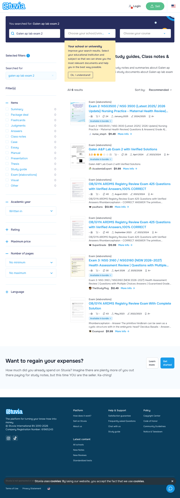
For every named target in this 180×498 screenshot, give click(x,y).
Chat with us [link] (114, 426)
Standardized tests (82, 460)
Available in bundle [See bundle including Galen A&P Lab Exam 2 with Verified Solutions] (100, 159)
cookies (55, 481)
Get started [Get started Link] (167, 363)
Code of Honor (150, 421)
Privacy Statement (31, 488)
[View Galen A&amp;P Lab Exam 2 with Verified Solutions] (121, 156)
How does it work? (82, 415)
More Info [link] (125, 134)
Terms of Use (12, 488)
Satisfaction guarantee (119, 415)
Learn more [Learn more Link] (152, 363)
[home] (14, 6)
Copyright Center (151, 415)
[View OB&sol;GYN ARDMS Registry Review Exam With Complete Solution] (121, 315)
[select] (160, 90)
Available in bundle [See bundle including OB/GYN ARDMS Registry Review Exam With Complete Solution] (100, 318)
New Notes (78, 450)
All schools (78, 444)
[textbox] (90, 33)
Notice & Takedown (152, 431)
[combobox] (90, 33)
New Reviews (79, 455)
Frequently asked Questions (122, 421)
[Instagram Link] (8, 438)
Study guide (114, 431)
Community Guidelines (154, 426)
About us (77, 426)
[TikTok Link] (15, 438)
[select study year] (31, 210)
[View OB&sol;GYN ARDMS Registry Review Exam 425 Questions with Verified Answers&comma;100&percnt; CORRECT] (121, 193)
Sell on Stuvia (80, 421)
